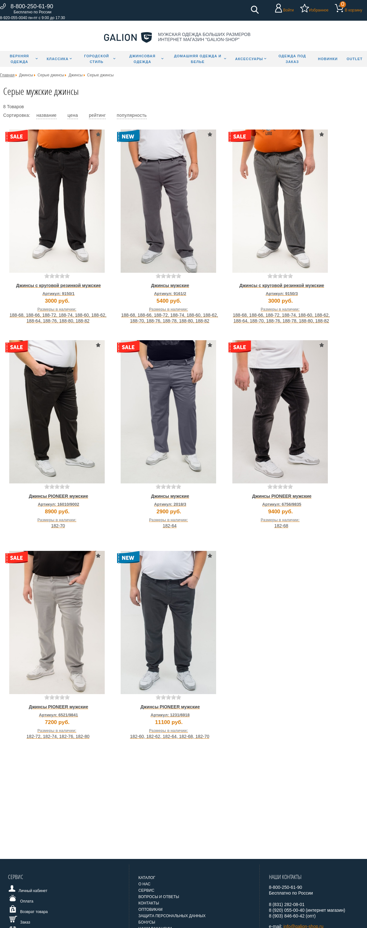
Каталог (146, 877)
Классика (58, 59)
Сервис (146, 890)
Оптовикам (150, 909)
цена (72, 115)
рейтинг (97, 115)
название (46, 115)
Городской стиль (96, 59)
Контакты (148, 903)
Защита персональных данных (172, 916)
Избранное (318, 10)
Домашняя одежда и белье (198, 59)
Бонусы (146, 922)
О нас (144, 884)
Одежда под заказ (292, 59)
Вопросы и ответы (158, 897)
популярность (132, 115)
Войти (288, 10)
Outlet (355, 59)
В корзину (353, 10)
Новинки (328, 59)
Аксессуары (249, 59)
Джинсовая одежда (142, 59)
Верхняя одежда (19, 59)
